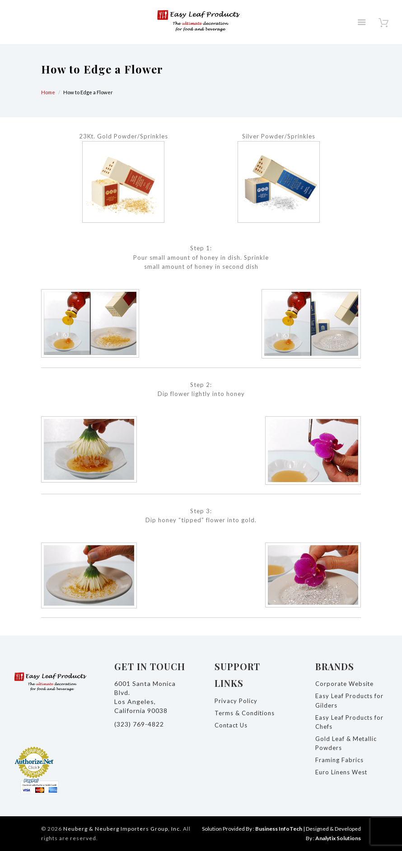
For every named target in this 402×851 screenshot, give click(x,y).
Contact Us (231, 725)
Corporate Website (344, 683)
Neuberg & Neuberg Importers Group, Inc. (122, 828)
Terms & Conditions (245, 713)
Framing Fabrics (339, 760)
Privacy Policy (236, 700)
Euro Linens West (341, 772)
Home (48, 92)
